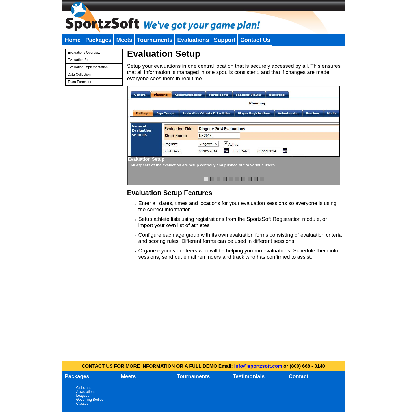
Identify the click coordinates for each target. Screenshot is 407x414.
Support (225, 40)
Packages (98, 40)
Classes (82, 404)
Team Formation (80, 82)
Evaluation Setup (81, 60)
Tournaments (154, 40)
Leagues (82, 396)
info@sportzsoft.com (258, 366)
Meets (124, 40)
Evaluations (193, 40)
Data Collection (79, 75)
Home (73, 40)
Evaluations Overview (84, 53)
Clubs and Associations (85, 390)
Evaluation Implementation (88, 67)
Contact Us (255, 40)
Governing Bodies (89, 400)
